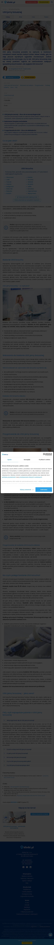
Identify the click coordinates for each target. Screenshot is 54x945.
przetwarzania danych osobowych (30, 477)
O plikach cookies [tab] (44, 459)
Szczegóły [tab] (27, 459)
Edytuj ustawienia (26, 489)
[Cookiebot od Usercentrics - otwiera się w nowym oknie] (44, 454)
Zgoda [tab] (10, 459)
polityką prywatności (9, 477)
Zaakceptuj (43, 489)
